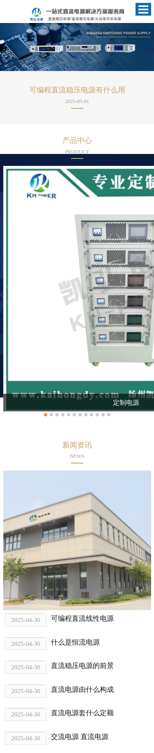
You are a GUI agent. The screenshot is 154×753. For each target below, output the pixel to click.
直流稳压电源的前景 (82, 666)
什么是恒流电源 (75, 642)
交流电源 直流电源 (79, 737)
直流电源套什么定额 (82, 713)
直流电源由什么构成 (82, 689)
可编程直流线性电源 (82, 618)
